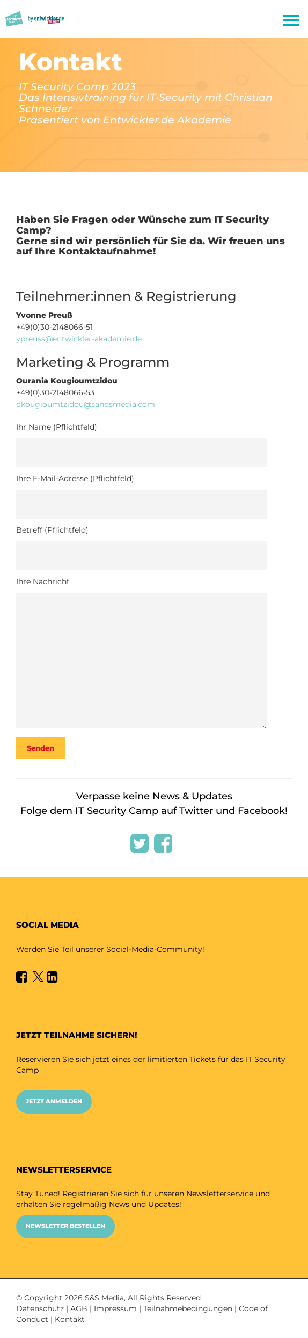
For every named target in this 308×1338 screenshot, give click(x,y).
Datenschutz (40, 1308)
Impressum (115, 1308)
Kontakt (70, 1319)
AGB (78, 1308)
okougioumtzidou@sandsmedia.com (85, 404)
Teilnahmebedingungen (187, 1308)
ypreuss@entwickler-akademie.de (79, 339)
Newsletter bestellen (65, 1226)
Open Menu (291, 21)
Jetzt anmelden (54, 1101)
